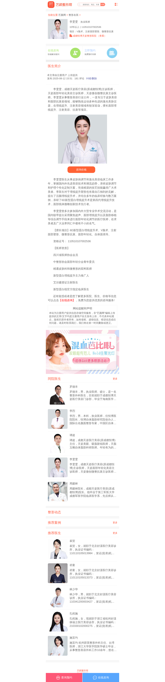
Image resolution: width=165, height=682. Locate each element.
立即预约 (89, 50)
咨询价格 (81, 169)
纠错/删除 (91, 78)
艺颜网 (62, 15)
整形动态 (54, 512)
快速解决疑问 (53, 54)
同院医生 (54, 379)
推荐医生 (54, 533)
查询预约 (64, 678)
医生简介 (54, 66)
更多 (115, 378)
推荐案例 (54, 522)
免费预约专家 (90, 54)
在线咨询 (53, 50)
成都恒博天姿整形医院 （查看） (89, 35)
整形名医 (73, 15)
